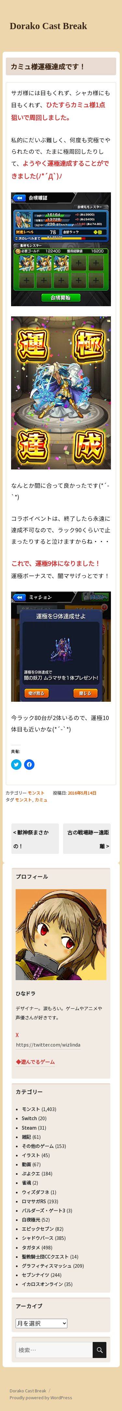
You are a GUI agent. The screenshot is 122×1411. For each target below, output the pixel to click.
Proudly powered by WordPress (41, 1397)
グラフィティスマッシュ (47, 1265)
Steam (29, 1127)
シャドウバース (37, 1238)
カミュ (41, 800)
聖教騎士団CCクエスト (45, 1256)
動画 (26, 1164)
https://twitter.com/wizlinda (48, 1044)
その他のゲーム (38, 1146)
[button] (61, 249)
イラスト (31, 1155)
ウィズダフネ (35, 1192)
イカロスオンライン (42, 1284)
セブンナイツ (35, 1275)
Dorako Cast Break (48, 26)
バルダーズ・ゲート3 (43, 1210)
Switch (29, 1118)
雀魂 (26, 1182)
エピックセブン (38, 1229)
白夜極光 (31, 1219)
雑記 (26, 1137)
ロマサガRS (34, 1201)
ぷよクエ (31, 1173)
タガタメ (31, 1247)
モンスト (36, 793)
